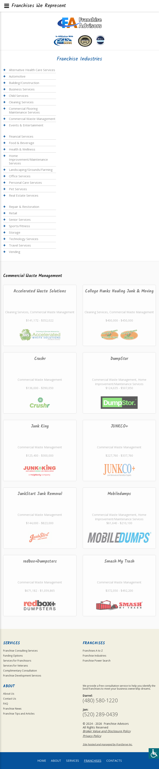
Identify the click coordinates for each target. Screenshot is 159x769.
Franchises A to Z (93, 650)
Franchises (92, 761)
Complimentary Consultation (20, 670)
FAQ (5, 703)
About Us (8, 693)
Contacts (114, 761)
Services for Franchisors (17, 660)
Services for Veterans (15, 665)
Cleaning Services (21, 102)
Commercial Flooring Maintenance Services (24, 110)
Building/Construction (24, 83)
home (41, 761)
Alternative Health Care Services (32, 70)
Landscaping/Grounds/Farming (31, 170)
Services (72, 761)
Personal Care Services (25, 182)
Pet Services (18, 189)
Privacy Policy (92, 736)
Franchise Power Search (96, 660)
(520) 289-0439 (100, 714)
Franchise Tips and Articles (18, 713)
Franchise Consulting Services (20, 650)
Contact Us (9, 698)
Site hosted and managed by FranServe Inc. (107, 744)
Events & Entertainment (26, 125)
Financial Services (21, 136)
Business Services (22, 89)
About (56, 761)
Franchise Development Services (22, 675)
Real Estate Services (23, 195)
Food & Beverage (21, 143)
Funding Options (13, 655)
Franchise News (12, 708)
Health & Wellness (22, 149)
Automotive (17, 76)
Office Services (19, 176)
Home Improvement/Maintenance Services (28, 159)
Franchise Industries (94, 655)
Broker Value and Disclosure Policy (107, 731)
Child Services (18, 96)
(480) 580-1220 (100, 700)
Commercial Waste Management (32, 119)
